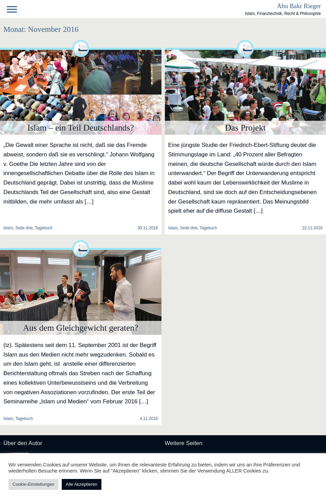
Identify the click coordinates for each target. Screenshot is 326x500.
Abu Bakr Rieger (299, 5)
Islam (173, 228)
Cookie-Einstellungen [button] (33, 484)
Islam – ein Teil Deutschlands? (80, 128)
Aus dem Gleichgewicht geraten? (80, 328)
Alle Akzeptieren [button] (81, 484)
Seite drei (24, 228)
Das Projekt (245, 128)
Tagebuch (44, 228)
